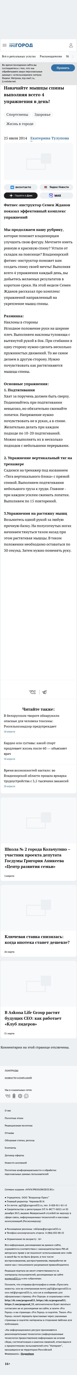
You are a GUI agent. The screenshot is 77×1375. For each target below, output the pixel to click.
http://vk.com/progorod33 (20, 1300)
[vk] (33, 692)
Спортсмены (17, 114)
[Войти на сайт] (71, 45)
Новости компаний (16, 1162)
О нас (8, 1110)
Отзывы (9, 1132)
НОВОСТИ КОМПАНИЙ (18, 1078)
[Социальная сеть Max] (56, 195)
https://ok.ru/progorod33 (51, 1300)
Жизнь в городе (19, 123)
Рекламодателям (51, 56)
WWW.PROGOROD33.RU (39, 1189)
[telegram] (46, 692)
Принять (63, 68)
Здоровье (42, 114)
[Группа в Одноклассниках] (14, 1096)
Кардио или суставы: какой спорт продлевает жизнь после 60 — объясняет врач (38, 751)
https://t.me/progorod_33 (19, 1304)
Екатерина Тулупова (49, 138)
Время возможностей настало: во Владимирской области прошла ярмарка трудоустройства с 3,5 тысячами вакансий (38, 778)
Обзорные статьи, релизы (19, 1140)
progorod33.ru (13, 1278)
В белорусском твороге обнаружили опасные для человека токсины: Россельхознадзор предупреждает (38, 724)
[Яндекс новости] (56, 187)
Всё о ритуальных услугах (19, 56)
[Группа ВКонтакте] (21, 187)
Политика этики (14, 1118)
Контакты (10, 1147)
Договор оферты (14, 1155)
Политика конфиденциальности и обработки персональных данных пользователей (30, 1172)
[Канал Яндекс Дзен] (21, 195)
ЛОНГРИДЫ (11, 1070)
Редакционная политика (18, 1125)
